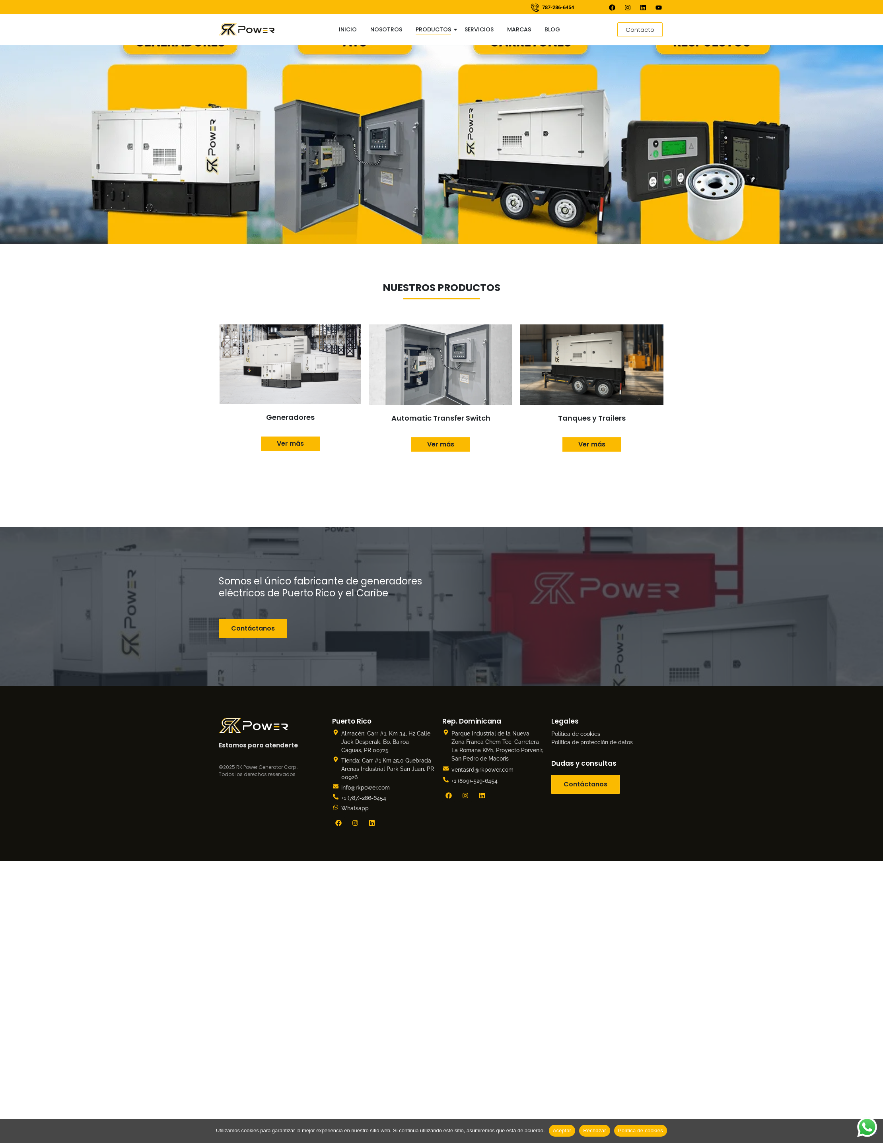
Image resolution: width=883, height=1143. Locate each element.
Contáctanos (253, 628)
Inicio (348, 29)
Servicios (479, 29)
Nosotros (386, 29)
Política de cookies (575, 734)
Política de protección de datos (592, 742)
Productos (435, 29)
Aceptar (562, 1130)
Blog (552, 29)
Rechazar (594, 1130)
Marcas (519, 29)
